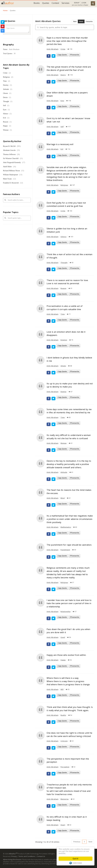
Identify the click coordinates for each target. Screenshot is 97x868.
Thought (6, 101)
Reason (5, 122)
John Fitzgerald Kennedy (12, 162)
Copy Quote (62, 54)
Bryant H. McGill (9, 146)
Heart (62, 825)
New (75, 21)
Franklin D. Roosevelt (11, 183)
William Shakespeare (10, 175)
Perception (64, 767)
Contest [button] (55, 3)
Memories (64, 799)
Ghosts (5, 93)
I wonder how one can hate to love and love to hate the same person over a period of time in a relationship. (69, 603)
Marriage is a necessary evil (60, 144)
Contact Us (41, 856)
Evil (4, 118)
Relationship (65, 611)
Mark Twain (7, 179)
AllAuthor (13, 854)
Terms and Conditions (26, 856)
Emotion (63, 340)
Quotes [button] (45, 3)
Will (62, 689)
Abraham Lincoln (9, 150)
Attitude (6, 89)
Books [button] (37, 3)
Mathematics (65, 527)
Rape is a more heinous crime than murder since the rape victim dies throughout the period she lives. (67, 41)
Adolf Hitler (7, 167)
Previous (76, 841)
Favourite (89, 21)
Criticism (64, 741)
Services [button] (65, 3)
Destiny (6, 85)
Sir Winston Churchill (11, 158)
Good (62, 637)
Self (4, 105)
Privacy (14, 856)
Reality (63, 715)
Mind (62, 498)
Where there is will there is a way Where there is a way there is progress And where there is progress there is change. (68, 681)
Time (5, 81)
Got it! (75, 858)
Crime (5, 73)
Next (90, 841)
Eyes (4, 110)
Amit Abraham (52, 49)
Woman (5, 130)
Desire (5, 97)
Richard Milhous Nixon (11, 171)
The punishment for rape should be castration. (69, 544)
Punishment (65, 550)
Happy (5, 126)
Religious (6, 77)
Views (81, 21)
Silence (5, 114)
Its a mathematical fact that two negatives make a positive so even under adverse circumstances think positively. (70, 519)
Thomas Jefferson (9, 154)
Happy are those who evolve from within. (66, 655)
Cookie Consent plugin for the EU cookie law (75, 863)
